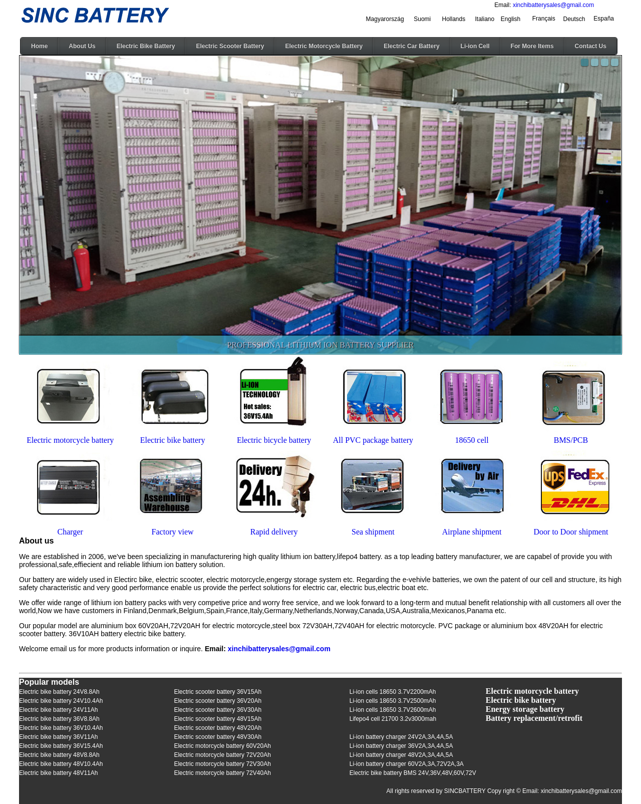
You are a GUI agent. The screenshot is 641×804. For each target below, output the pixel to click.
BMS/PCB (571, 440)
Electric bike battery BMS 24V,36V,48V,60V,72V (413, 772)
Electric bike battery (172, 440)
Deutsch (574, 19)
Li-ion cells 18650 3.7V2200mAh (393, 691)
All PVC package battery (373, 440)
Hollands (454, 19)
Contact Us (590, 46)
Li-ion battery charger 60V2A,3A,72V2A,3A (407, 763)
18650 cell (472, 440)
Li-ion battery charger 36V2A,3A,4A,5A (401, 745)
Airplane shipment (472, 531)
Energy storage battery (525, 709)
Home (39, 46)
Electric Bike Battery (146, 46)
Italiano (485, 19)
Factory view (173, 531)
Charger (70, 531)
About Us (82, 46)
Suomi (422, 19)
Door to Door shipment (571, 531)
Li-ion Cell (475, 46)
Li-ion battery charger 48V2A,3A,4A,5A (401, 754)
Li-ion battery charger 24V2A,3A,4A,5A (401, 736)
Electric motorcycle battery (70, 440)
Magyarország (385, 19)
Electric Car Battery (411, 46)
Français (543, 18)
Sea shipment (373, 531)
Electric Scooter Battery (230, 46)
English (510, 19)
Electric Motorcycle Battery (324, 46)
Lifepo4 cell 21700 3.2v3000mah (393, 718)
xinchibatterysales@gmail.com (553, 5)
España (603, 18)
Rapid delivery (274, 531)
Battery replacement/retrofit (534, 718)
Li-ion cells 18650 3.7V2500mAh (393, 700)
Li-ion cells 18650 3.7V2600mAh (393, 709)
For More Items (532, 46)
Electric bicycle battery (274, 440)
